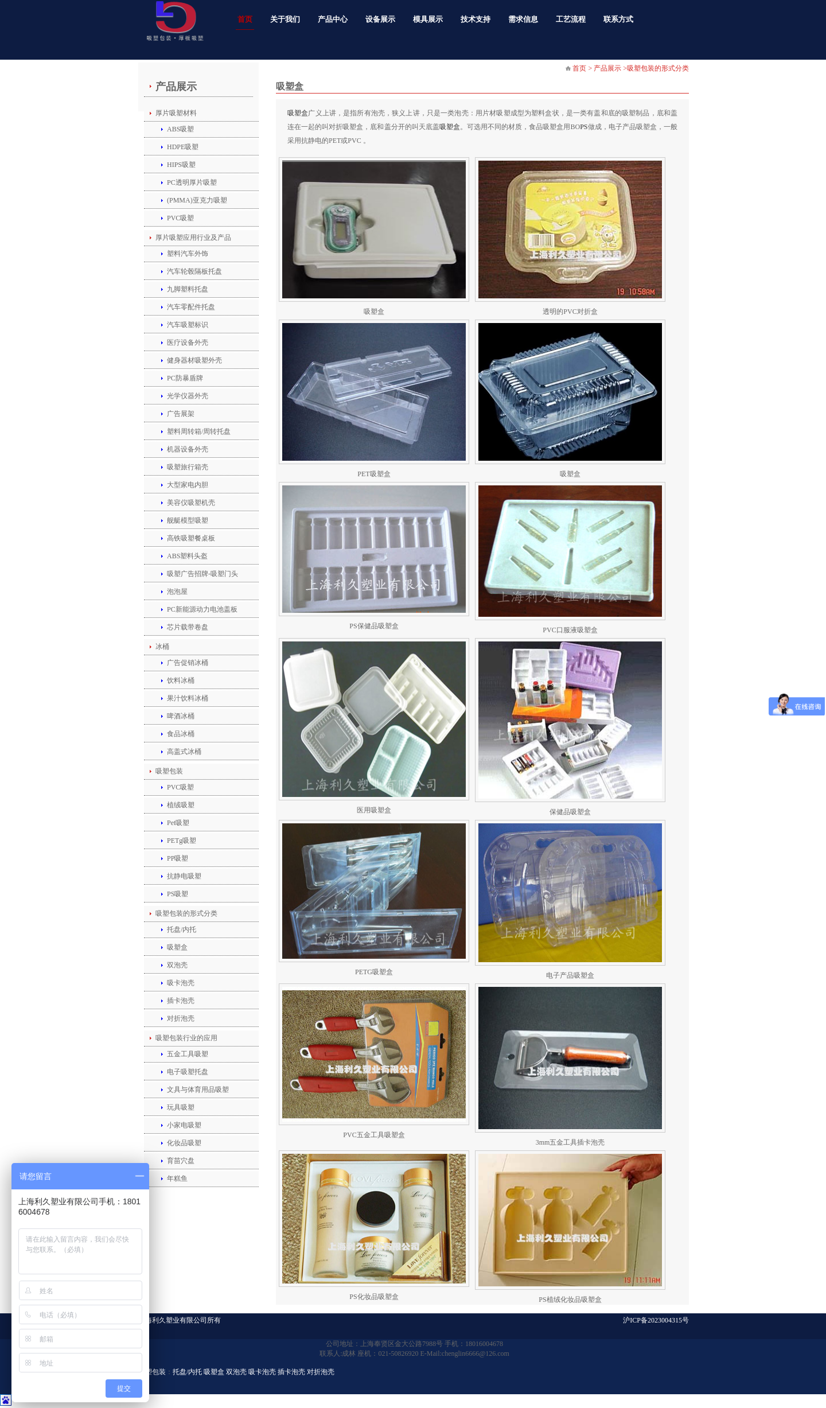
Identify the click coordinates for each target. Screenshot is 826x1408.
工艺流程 (571, 19)
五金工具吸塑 (187, 1054)
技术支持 (475, 19)
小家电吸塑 (184, 1125)
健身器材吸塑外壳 (194, 360)
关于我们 (285, 19)
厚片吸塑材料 (176, 113)
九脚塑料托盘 (187, 289)
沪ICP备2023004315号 (656, 1320)
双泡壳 (177, 965)
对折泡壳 (180, 1018)
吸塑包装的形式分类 (186, 913)
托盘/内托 (181, 929)
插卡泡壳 (180, 1001)
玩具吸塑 (180, 1107)
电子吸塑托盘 (187, 1072)
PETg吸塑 (181, 841)
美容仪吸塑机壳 (191, 503)
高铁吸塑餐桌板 (191, 538)
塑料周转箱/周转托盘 (199, 431)
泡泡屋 (177, 592)
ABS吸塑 (180, 129)
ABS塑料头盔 (187, 556)
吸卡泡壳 (180, 983)
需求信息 (523, 19)
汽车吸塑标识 (187, 325)
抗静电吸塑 (184, 876)
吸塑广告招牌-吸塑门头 (202, 574)
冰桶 (162, 647)
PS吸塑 (177, 894)
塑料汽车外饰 (187, 254)
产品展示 (176, 86)
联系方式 (618, 19)
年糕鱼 (177, 1178)
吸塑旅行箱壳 (187, 467)
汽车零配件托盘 (191, 307)
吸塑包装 (169, 771)
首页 (244, 19)
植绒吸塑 (180, 805)
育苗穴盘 (180, 1161)
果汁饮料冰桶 (187, 698)
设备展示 (380, 19)
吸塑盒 (177, 947)
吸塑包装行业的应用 (186, 1038)
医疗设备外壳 (187, 343)
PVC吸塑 (180, 218)
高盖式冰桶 (184, 752)
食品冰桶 (180, 734)
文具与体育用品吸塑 (198, 1090)
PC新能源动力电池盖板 (202, 609)
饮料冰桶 (180, 680)
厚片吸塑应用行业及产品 (193, 238)
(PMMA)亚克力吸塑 (197, 200)
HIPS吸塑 (181, 165)
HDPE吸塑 (182, 147)
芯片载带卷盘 (187, 627)
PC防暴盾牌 (185, 378)
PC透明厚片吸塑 (192, 182)
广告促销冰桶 (187, 663)
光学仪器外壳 (187, 396)
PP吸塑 (177, 858)
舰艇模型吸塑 (187, 520)
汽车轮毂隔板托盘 (194, 271)
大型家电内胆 (187, 485)
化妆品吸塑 (184, 1143)
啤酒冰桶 (180, 716)
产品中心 (333, 19)
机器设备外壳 (187, 449)
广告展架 (180, 414)
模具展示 (428, 19)
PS (583, 127)
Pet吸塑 (178, 823)
